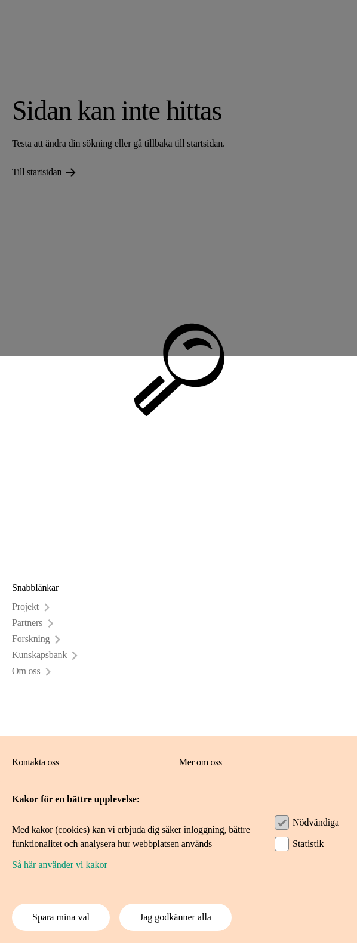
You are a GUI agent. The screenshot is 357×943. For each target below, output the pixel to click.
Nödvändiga (316, 822)
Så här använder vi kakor (59, 865)
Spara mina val (61, 917)
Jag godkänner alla (175, 917)
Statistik (308, 844)
